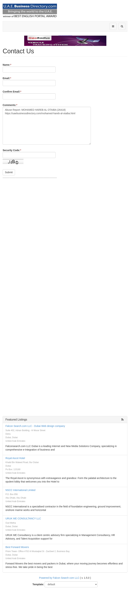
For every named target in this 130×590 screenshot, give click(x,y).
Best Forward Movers (17, 547)
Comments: (10, 105)
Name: (7, 64)
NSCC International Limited (20, 490)
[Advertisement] (65, 184)
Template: (38, 584)
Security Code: (12, 150)
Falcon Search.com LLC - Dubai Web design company (35, 426)
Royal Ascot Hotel (15, 458)
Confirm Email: (12, 91)
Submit (9, 172)
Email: (7, 78)
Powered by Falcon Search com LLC (59, 577)
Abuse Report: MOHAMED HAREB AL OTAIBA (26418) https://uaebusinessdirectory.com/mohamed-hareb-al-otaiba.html (47, 126)
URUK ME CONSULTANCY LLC (23, 518)
